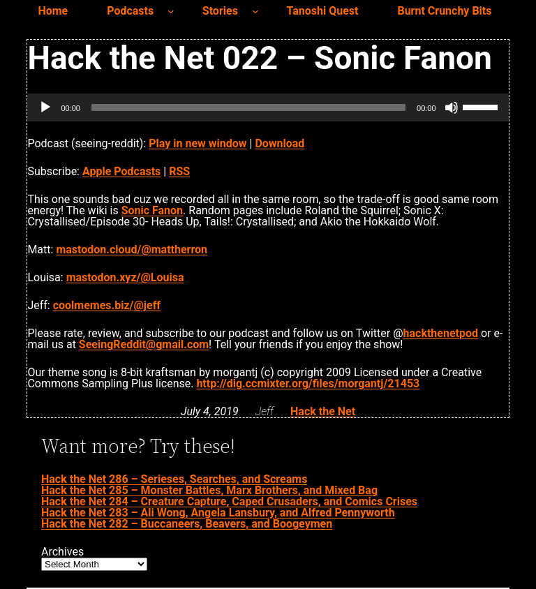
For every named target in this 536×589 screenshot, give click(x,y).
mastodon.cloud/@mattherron (131, 249)
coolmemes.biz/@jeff (107, 305)
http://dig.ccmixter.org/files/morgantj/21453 (307, 383)
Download (279, 143)
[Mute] (452, 107)
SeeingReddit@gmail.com (144, 344)
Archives (62, 552)
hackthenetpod (440, 333)
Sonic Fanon (152, 210)
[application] (267, 107)
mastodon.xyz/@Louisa (125, 277)
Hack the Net (322, 411)
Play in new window (197, 143)
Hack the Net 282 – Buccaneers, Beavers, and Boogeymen (186, 523)
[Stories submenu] (255, 11)
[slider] (248, 107)
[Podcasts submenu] (171, 11)
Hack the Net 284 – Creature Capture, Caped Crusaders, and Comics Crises (229, 501)
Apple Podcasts (121, 171)
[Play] (45, 107)
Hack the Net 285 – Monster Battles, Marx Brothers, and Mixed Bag (209, 490)
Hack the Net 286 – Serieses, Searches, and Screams (174, 479)
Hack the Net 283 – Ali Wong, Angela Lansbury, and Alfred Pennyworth (218, 512)
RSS (179, 171)
